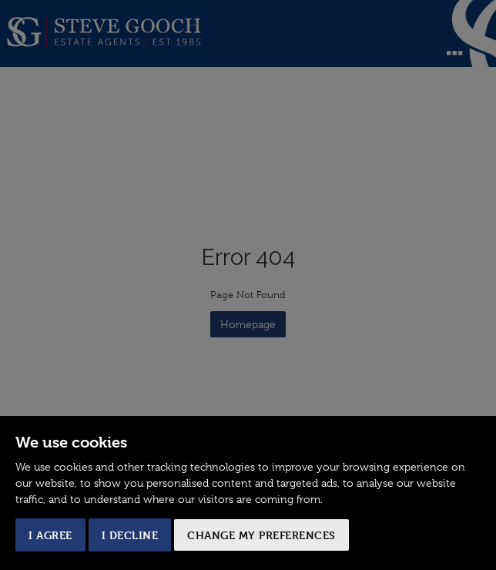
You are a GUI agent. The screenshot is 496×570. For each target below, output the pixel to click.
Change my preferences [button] (261, 535)
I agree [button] (50, 535)
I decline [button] (130, 535)
